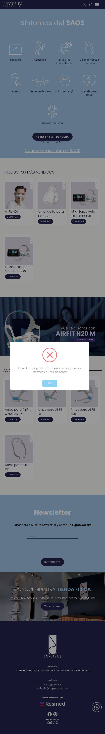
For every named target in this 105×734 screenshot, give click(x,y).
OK (50, 383)
